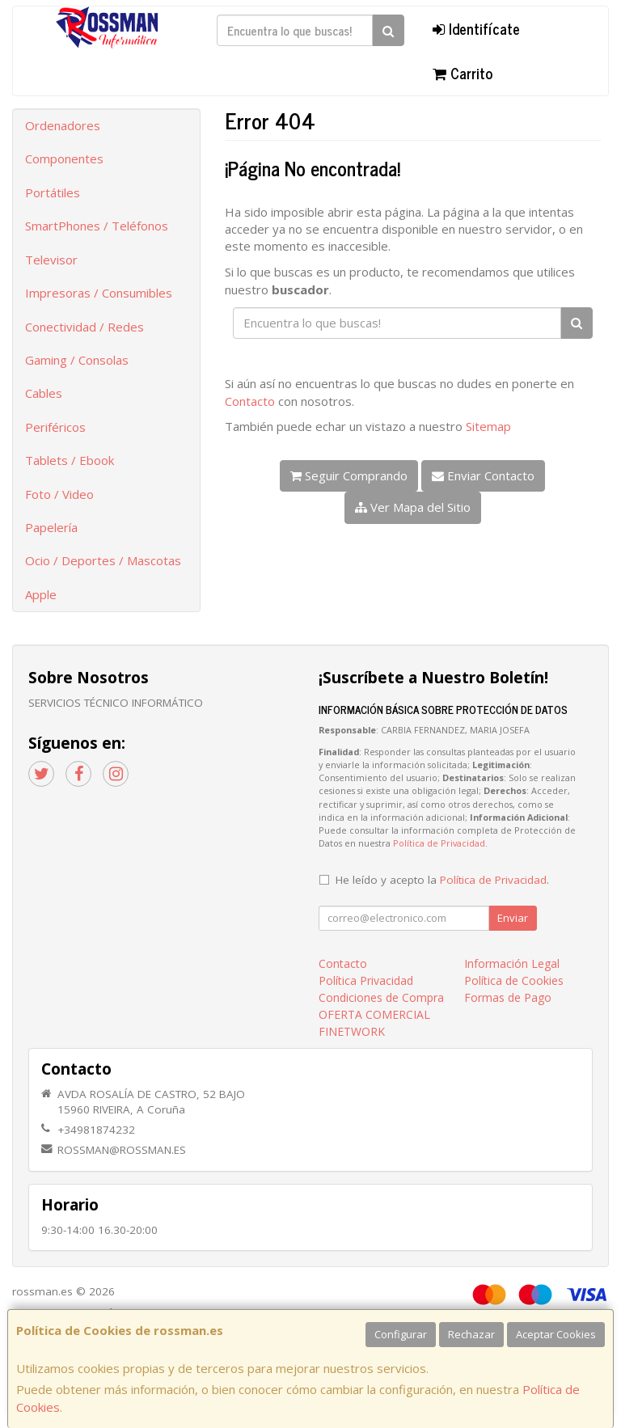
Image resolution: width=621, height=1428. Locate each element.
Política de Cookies (514, 980)
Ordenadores (62, 125)
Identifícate (476, 28)
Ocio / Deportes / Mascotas (103, 560)
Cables (43, 393)
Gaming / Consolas (77, 360)
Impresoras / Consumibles (98, 293)
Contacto (250, 401)
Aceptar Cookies (556, 1334)
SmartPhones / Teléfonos (96, 226)
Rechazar (471, 1334)
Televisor (51, 259)
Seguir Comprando (349, 475)
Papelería (51, 527)
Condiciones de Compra (381, 997)
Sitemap (488, 426)
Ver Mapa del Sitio (413, 507)
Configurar (400, 1334)
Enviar (512, 917)
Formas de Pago (507, 997)
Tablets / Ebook (69, 460)
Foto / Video (59, 494)
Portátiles (52, 192)
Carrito (462, 73)
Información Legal (512, 963)
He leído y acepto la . (442, 879)
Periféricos (55, 427)
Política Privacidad (366, 980)
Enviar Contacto (483, 475)
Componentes (64, 158)
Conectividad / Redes (84, 327)
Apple (41, 594)
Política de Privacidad (439, 843)
